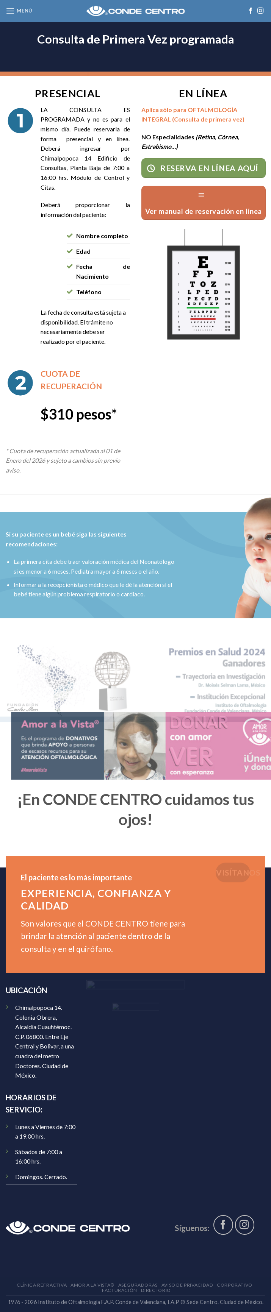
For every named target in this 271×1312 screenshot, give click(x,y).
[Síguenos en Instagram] (260, 11)
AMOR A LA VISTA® (92, 1285)
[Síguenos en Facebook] (251, 11)
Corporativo (234, 1285)
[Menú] (19, 11)
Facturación (119, 1290)
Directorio (156, 1290)
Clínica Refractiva (42, 1285)
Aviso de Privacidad (187, 1285)
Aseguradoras (138, 1285)
